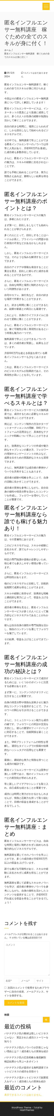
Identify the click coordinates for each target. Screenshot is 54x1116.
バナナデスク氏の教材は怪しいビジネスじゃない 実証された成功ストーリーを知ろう (26, 1037)
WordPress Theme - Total (25, 1107)
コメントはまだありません (34, 74)
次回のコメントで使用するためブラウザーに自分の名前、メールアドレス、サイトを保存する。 (26, 991)
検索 (6, 1014)
